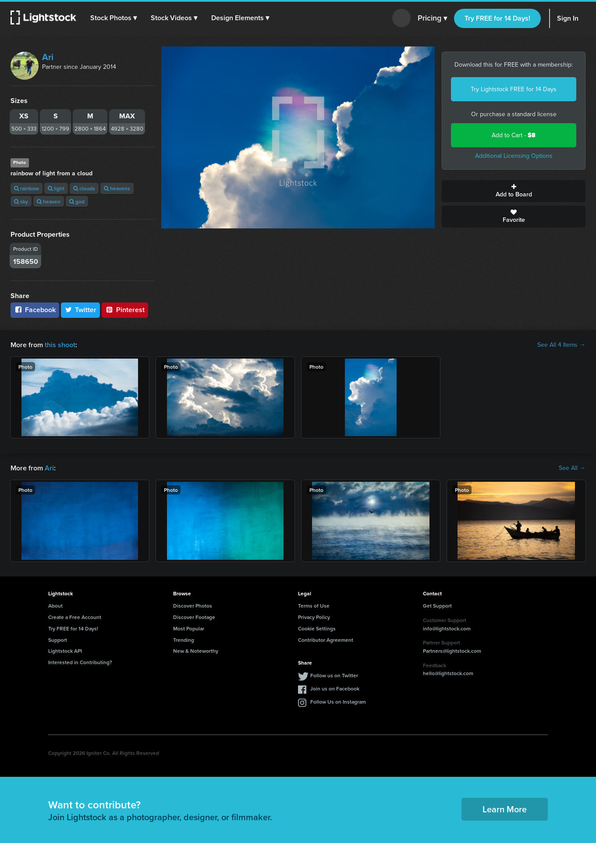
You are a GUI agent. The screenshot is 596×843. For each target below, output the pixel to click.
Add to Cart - (514, 135)
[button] (113, 18)
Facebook (35, 310)
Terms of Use (314, 605)
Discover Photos (192, 605)
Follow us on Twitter (334, 675)
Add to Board (513, 191)
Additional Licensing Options (514, 155)
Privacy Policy (314, 617)
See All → (572, 468)
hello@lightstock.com (448, 673)
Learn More (504, 809)
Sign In (567, 18)
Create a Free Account (74, 617)
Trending (183, 640)
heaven (48, 201)
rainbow (26, 188)
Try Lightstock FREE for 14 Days (514, 89)
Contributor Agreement (325, 640)
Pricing (432, 18)
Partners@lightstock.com (452, 650)
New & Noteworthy (195, 650)
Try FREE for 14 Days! (497, 18)
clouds (84, 188)
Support (57, 640)
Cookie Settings (317, 628)
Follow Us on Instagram (338, 701)
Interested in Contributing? (80, 662)
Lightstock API (65, 650)
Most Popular (188, 628)
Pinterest (125, 310)
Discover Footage (194, 617)
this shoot (60, 345)
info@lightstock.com (447, 628)
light (56, 188)
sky (21, 201)
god (77, 201)
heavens (117, 188)
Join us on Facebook (334, 688)
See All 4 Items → (561, 345)
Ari (47, 57)
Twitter (80, 310)
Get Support (437, 605)
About (55, 605)
